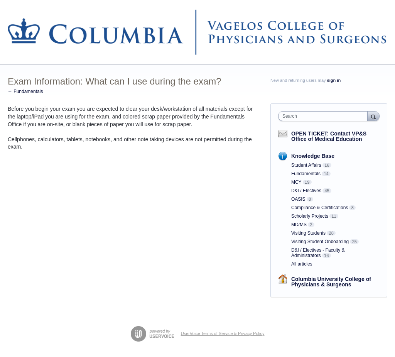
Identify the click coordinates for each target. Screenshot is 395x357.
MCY (296, 182)
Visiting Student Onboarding (320, 241)
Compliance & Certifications (319, 207)
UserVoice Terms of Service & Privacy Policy (223, 333)
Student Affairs (306, 165)
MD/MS (299, 224)
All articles (301, 264)
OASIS (298, 199)
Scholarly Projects (309, 216)
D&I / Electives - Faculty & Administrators (318, 252)
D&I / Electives (306, 190)
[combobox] (324, 116)
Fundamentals (306, 173)
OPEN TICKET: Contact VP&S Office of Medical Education (328, 136)
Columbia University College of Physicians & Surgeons (331, 282)
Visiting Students (308, 233)
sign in (334, 80)
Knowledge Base (312, 156)
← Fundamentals (25, 91)
